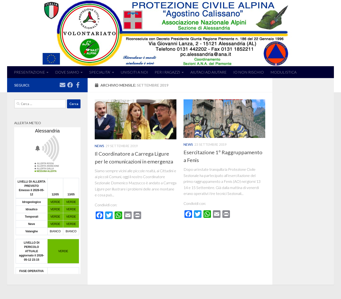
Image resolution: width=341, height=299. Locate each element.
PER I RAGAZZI (167, 72)
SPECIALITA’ (100, 72)
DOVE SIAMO (67, 72)
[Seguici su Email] (62, 85)
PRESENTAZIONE (29, 72)
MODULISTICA (283, 72)
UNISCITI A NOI (134, 72)
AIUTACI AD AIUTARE (208, 72)
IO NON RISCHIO (248, 72)
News (99, 146)
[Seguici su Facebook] (70, 85)
